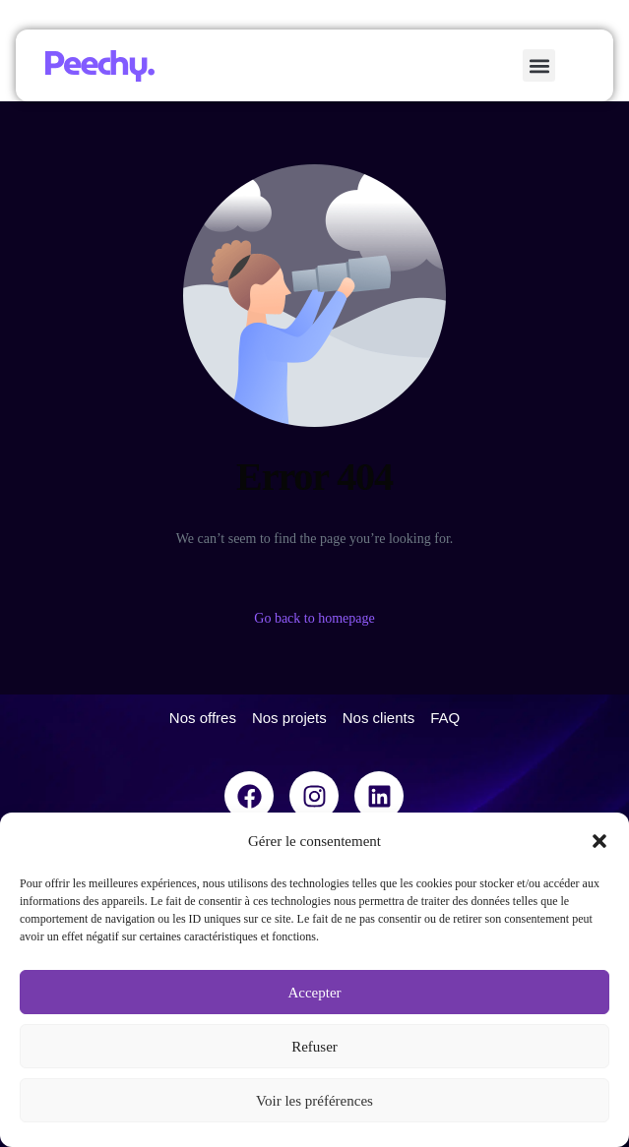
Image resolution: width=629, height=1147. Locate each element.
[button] (599, 841)
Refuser (314, 1047)
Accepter (314, 992)
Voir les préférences (314, 1101)
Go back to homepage (314, 618)
